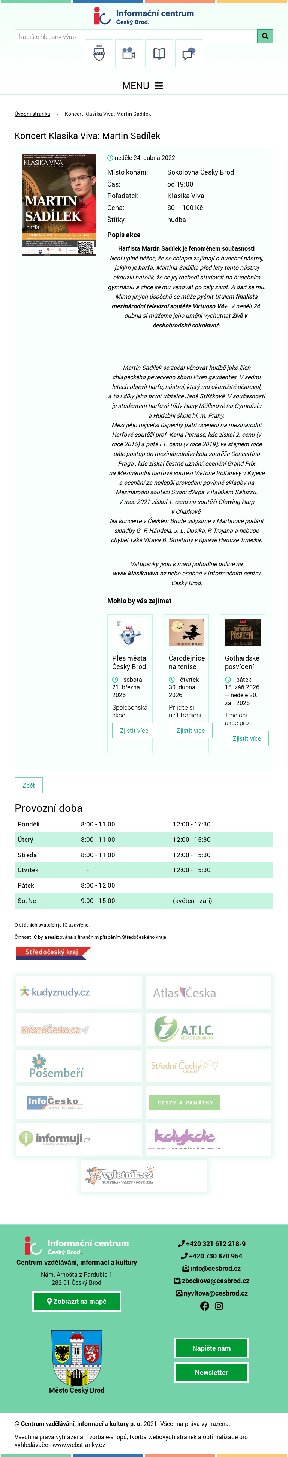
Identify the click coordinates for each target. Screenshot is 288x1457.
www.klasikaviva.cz (139, 573)
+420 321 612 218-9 (216, 1243)
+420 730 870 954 (215, 1255)
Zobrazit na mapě (76, 1301)
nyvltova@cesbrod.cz (216, 1292)
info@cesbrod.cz (215, 1268)
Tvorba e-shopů (106, 1437)
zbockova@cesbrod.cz (215, 1280)
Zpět (28, 785)
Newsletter (211, 1372)
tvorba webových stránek (162, 1437)
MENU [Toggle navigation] (144, 85)
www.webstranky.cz (78, 1444)
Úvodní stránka (32, 113)
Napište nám (211, 1347)
